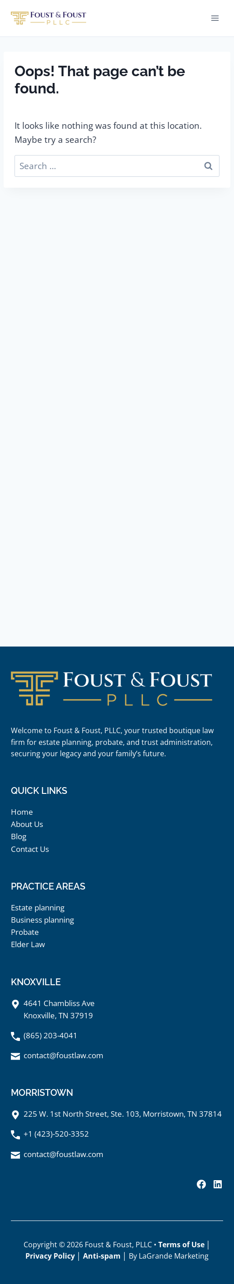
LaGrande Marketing (174, 1256)
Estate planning (37, 907)
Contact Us (30, 849)
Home (22, 812)
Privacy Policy (50, 1256)
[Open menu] (214, 18)
